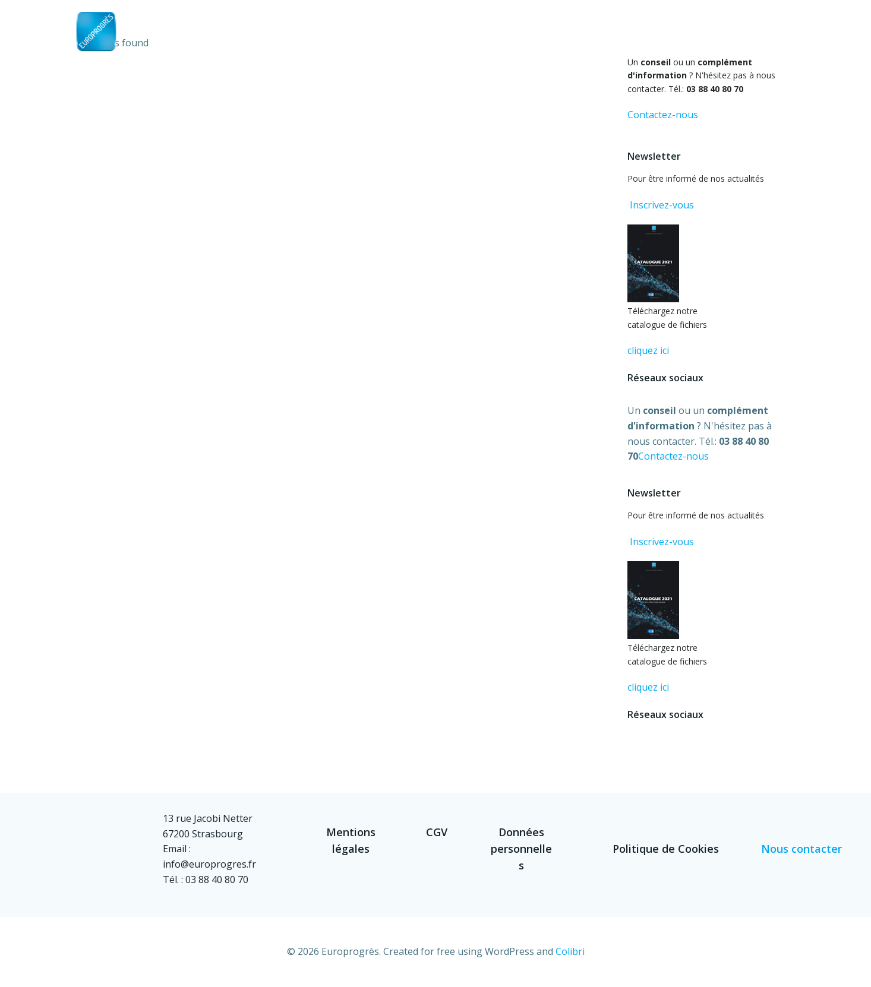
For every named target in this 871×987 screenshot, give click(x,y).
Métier (576, 39)
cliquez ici (648, 350)
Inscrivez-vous (660, 204)
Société (520, 39)
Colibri (570, 951)
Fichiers (633, 39)
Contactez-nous (662, 114)
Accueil (462, 39)
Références (699, 39)
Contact (769, 39)
